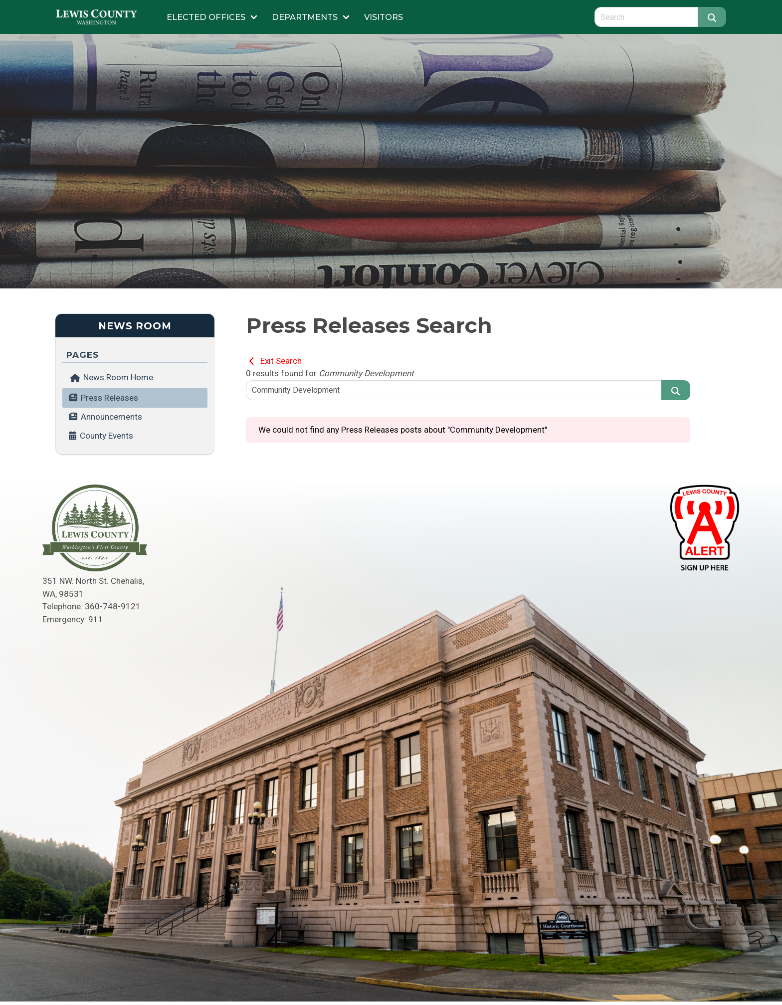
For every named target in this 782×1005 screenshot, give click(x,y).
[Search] (712, 17)
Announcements (111, 417)
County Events (106, 436)
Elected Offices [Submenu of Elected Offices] (206, 17)
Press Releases (109, 398)
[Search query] (646, 17)
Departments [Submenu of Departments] (305, 17)
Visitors (383, 17)
